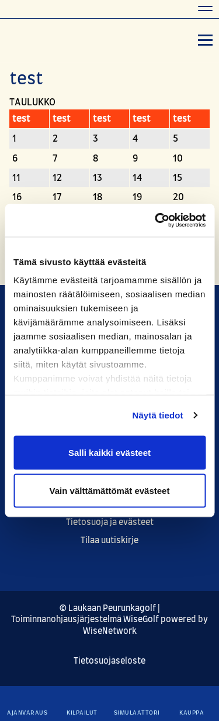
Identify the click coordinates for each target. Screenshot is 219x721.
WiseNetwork (110, 631)
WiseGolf (141, 620)
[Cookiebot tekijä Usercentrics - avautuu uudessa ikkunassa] (156, 220)
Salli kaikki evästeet (109, 452)
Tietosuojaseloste (109, 661)
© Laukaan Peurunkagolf (108, 609)
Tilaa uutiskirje (109, 541)
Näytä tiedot (158, 415)
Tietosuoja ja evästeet (110, 523)
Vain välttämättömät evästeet (110, 491)
